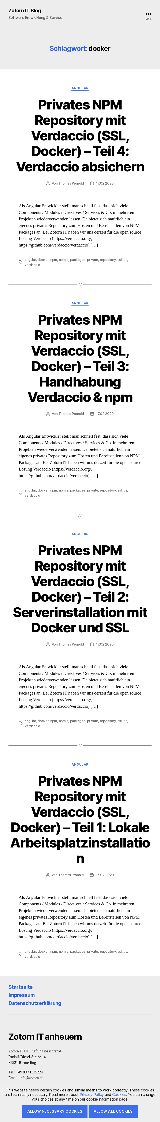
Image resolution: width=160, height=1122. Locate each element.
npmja (63, 260)
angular (30, 260)
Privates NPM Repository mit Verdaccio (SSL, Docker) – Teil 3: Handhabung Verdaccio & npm (80, 358)
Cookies (119, 1094)
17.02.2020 (105, 183)
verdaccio (32, 265)
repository (108, 260)
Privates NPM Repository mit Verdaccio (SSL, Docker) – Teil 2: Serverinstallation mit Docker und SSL (80, 589)
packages (77, 260)
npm (53, 260)
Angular (80, 88)
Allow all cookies (113, 1111)
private (92, 260)
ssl (120, 260)
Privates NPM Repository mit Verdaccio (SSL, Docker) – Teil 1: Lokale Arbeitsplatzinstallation (80, 819)
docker (43, 260)
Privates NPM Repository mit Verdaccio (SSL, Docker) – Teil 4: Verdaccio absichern (80, 135)
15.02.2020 (105, 875)
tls (125, 260)
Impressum (21, 995)
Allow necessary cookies (54, 1111)
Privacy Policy (92, 1094)
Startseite (20, 987)
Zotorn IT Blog (24, 10)
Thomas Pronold (71, 183)
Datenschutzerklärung (34, 1003)
